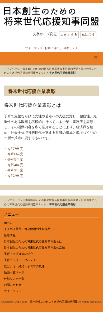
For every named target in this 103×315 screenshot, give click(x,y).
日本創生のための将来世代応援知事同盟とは (33, 241)
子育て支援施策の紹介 (18, 253)
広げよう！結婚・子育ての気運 (24, 266)
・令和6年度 (13, 154)
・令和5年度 (13, 159)
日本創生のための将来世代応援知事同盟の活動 (50, 68)
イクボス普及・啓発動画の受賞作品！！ (30, 228)
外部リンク (70, 48)
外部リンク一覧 (14, 278)
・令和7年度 (13, 149)
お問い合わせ (53, 48)
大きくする (68, 35)
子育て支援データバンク (20, 259)
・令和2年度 (13, 176)
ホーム (8, 222)
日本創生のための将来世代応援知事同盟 (54, 301)
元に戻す (88, 35)
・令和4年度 (13, 165)
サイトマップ (34, 48)
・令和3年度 (13, 170)
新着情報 (10, 235)
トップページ (12, 68)
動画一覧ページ (14, 272)
